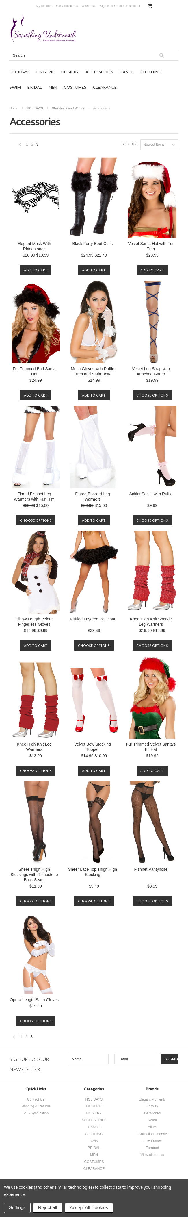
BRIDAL (34, 87)
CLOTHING (150, 71)
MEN (53, 87)
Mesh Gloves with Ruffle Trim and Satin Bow (92, 371)
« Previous (20, 145)
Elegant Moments (152, 1099)
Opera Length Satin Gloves (34, 999)
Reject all (47, 1207)
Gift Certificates (67, 6)
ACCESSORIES (99, 71)
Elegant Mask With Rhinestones (34, 246)
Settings (17, 1207)
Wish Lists (89, 6)
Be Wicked (152, 1113)
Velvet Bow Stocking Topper (92, 747)
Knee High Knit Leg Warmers (34, 747)
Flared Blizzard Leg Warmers (92, 496)
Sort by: (129, 144)
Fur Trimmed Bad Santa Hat (34, 371)
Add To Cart (36, 270)
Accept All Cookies (89, 1207)
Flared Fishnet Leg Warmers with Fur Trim (34, 496)
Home (14, 108)
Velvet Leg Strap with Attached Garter (151, 371)
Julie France (152, 1141)
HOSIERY (70, 71)
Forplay (152, 1106)
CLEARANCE (105, 87)
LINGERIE (45, 71)
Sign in (105, 6)
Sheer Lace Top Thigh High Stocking (92, 872)
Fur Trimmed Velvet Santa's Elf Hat (151, 747)
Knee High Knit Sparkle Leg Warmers (151, 622)
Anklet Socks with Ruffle (150, 494)
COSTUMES (75, 87)
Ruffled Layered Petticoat (92, 619)
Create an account (127, 6)
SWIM (15, 87)
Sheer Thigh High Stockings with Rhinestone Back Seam (34, 874)
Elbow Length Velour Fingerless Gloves (34, 622)
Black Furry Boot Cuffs (92, 243)
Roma (152, 1120)
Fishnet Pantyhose (150, 869)
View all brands (152, 1155)
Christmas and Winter (68, 108)
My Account (44, 6)
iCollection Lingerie (152, 1134)
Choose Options (152, 395)
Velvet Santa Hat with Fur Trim (151, 246)
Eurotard (152, 1148)
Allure (152, 1127)
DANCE (127, 71)
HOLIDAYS (20, 71)
